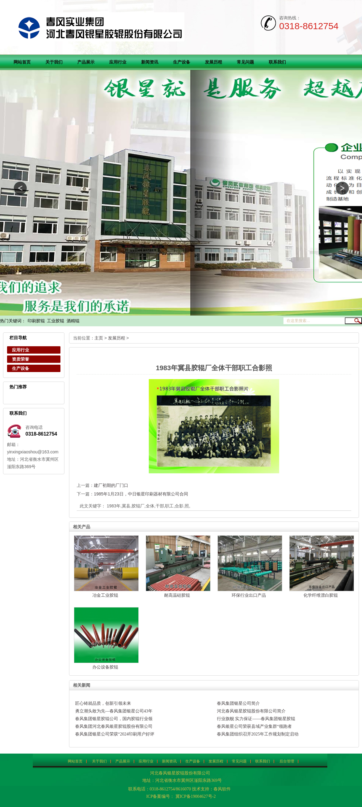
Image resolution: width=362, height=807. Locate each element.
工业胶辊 (55, 321)
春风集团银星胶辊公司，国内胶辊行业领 (113, 718)
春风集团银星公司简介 (238, 703)
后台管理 (286, 761)
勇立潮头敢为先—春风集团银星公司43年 (113, 711)
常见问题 (245, 62)
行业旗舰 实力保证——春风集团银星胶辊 (256, 718)
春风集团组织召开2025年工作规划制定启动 (257, 734)
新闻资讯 (149, 62)
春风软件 (222, 789)
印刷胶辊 (36, 321)
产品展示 (85, 62)
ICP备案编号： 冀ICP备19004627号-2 (181, 796)
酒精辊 (73, 321)
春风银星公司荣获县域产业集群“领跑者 (254, 726)
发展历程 (213, 62)
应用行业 (117, 62)
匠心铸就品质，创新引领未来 (103, 703)
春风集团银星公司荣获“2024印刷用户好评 (114, 734)
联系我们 (277, 62)
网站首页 (22, 62)
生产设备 (181, 62)
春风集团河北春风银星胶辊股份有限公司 (113, 726)
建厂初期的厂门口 (111, 485)
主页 (98, 338)
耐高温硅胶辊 (177, 595)
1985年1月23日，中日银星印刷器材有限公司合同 (141, 493)
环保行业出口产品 (249, 595)
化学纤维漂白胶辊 (320, 595)
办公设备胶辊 (105, 667)
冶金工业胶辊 (105, 595)
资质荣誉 (20, 359)
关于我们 (54, 62)
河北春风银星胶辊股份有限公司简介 (251, 711)
